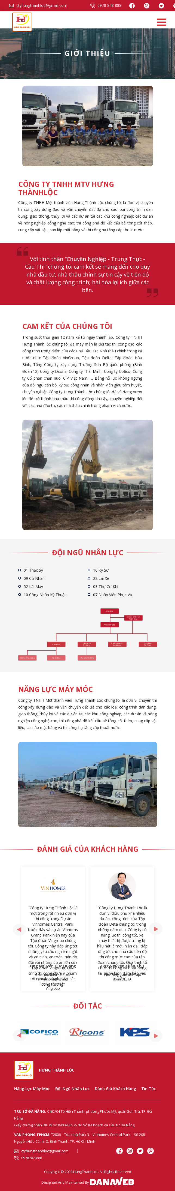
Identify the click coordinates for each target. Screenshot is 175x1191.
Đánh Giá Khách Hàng (115, 1088)
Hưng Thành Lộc (56, 1070)
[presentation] (19, 930)
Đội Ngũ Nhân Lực (72, 1088)
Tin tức (148, 1088)
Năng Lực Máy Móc (32, 1088)
